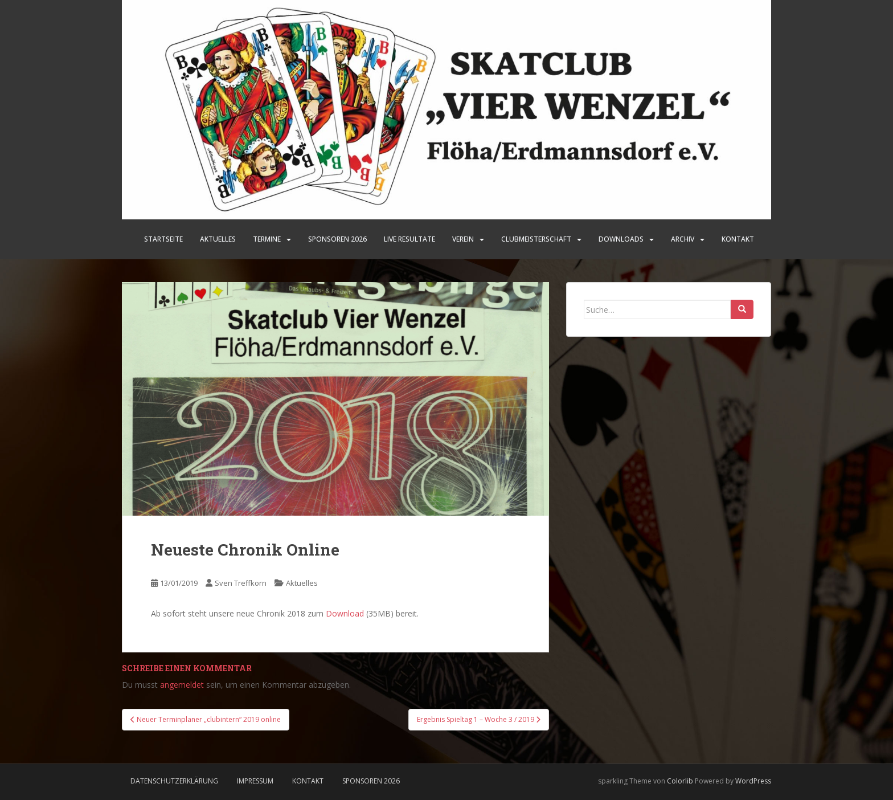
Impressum (255, 781)
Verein (463, 239)
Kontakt (738, 239)
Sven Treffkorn (241, 583)
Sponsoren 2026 (371, 781)
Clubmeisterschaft (536, 239)
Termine (267, 239)
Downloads (621, 239)
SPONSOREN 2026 (337, 239)
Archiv (682, 239)
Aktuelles (218, 239)
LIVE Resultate (409, 239)
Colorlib (680, 781)
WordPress (753, 781)
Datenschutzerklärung (174, 781)
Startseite (163, 239)
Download (345, 613)
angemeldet (182, 684)
